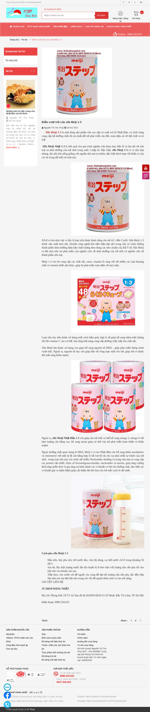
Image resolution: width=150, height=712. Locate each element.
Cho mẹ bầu (11, 649)
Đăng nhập (117, 18)
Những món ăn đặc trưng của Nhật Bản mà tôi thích (20, 112)
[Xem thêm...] (12, 147)
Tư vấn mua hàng (85, 645)
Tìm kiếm (81, 634)
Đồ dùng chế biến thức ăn (53, 641)
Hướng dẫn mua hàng (87, 641)
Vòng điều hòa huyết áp (17, 645)
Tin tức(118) (11, 60)
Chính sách (82, 638)
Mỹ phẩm (10, 634)
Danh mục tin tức (15, 51)
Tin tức (24, 39)
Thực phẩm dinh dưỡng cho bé (56, 652)
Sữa (44, 634)
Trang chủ (14, 39)
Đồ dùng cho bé (49, 656)
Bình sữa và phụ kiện (51, 638)
